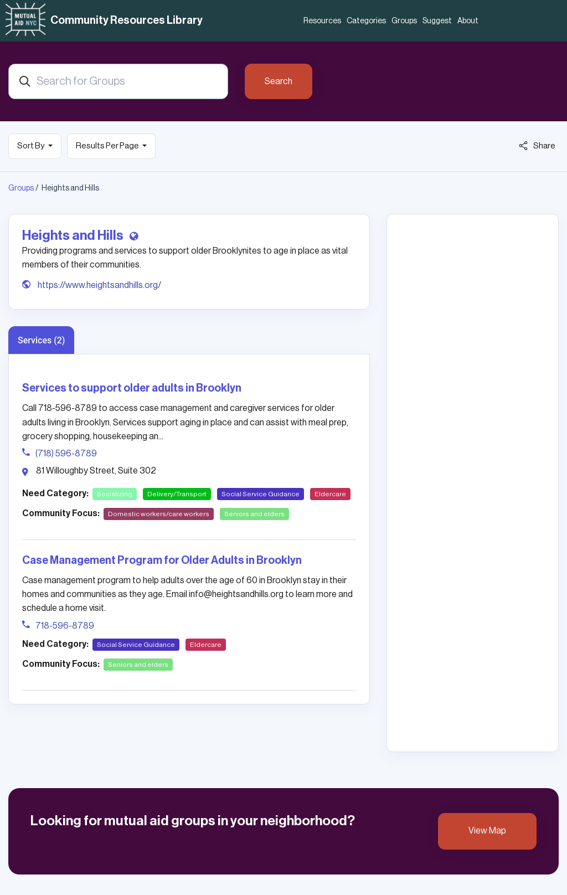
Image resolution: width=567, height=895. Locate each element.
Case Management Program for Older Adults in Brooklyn (162, 560)
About (467, 21)
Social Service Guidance (260, 494)
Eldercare (330, 494)
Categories (366, 21)
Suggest (437, 21)
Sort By (31, 146)
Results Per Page (108, 146)
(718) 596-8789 (66, 453)
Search (278, 81)
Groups (404, 21)
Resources (322, 21)
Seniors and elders (254, 514)
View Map (487, 830)
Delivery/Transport (177, 494)
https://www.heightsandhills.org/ (99, 285)
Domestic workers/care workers (158, 514)
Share (537, 145)
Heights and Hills (74, 236)
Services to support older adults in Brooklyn (131, 388)
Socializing (114, 494)
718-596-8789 (64, 625)
